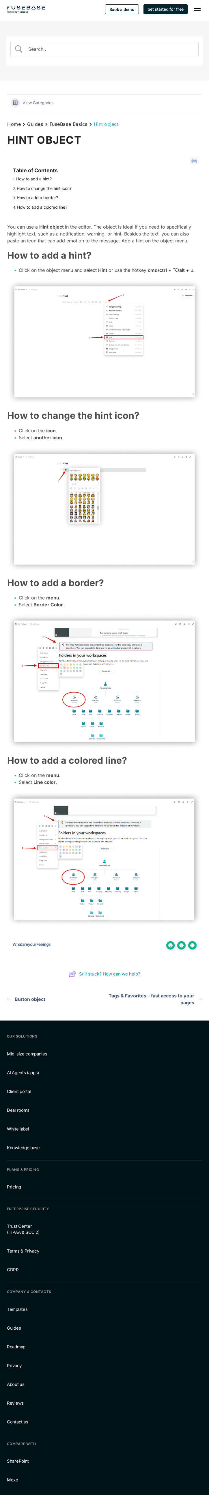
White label (18, 1129)
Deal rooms (18, 1110)
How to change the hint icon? (44, 188)
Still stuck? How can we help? (104, 974)
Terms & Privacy (23, 1251)
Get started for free (166, 9)
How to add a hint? (34, 178)
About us (16, 1384)
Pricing (14, 1187)
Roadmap (16, 1347)
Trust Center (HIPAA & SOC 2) (23, 1229)
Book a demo (122, 9)
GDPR (13, 1269)
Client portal (19, 1091)
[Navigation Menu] (197, 9)
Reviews (15, 1403)
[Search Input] (109, 49)
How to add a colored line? (42, 207)
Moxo (12, 1480)
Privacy (14, 1365)
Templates (17, 1309)
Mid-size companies (27, 1054)
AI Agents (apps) (23, 1072)
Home (14, 124)
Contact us (17, 1422)
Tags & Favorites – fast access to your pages (155, 999)
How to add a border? (37, 197)
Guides (35, 124)
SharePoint (18, 1461)
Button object (26, 999)
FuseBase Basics (68, 124)
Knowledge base (23, 1147)
